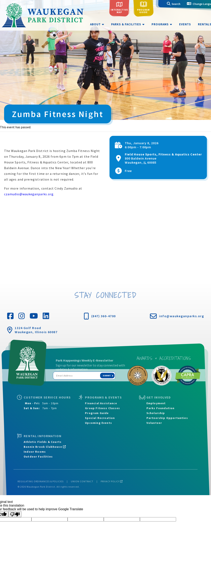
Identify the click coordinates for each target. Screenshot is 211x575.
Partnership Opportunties (167, 418)
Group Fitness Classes (102, 408)
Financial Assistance (101, 403)
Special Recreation (100, 418)
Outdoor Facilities (38, 456)
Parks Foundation (160, 408)
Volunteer (154, 423)
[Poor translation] (14, 514)
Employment (156, 403)
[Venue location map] (105, 241)
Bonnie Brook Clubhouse (45, 447)
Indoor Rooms (35, 451)
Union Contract (82, 481)
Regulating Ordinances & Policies (41, 481)
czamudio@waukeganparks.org (29, 194)
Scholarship (155, 413)
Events (185, 24)
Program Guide (97, 413)
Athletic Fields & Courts (42, 442)
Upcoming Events (98, 423)
